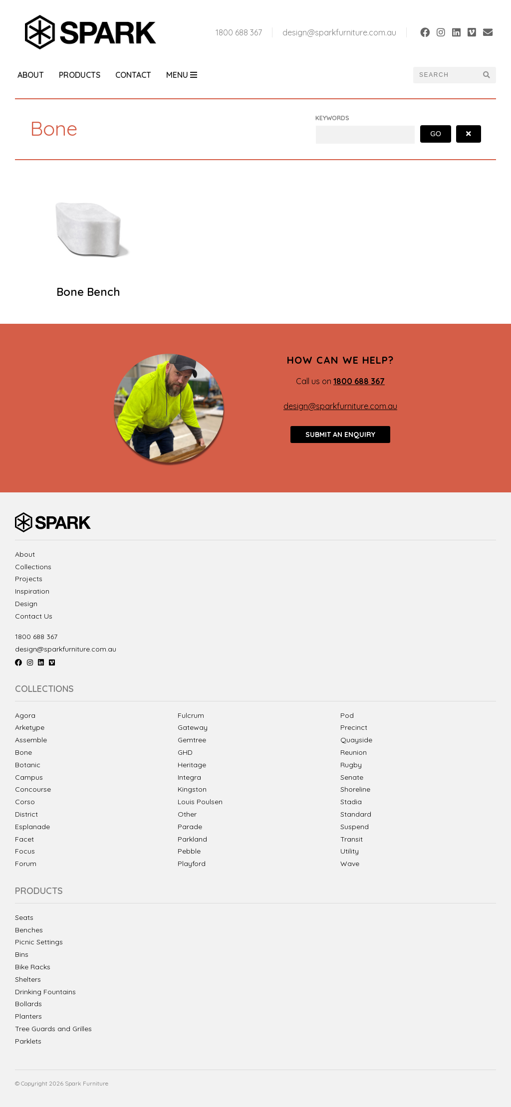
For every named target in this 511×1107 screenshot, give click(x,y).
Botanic (27, 764)
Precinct (353, 727)
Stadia (351, 801)
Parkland (192, 839)
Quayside (356, 739)
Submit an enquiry (340, 434)
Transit (351, 839)
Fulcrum (191, 715)
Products (79, 75)
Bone (23, 752)
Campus (29, 777)
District (26, 814)
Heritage (192, 764)
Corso (25, 801)
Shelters (28, 979)
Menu (181, 75)
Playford (192, 863)
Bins (21, 954)
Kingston (192, 789)
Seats (24, 917)
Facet (24, 839)
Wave (349, 863)
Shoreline (355, 789)
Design (26, 604)
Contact (133, 75)
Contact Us (33, 616)
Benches (29, 930)
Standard (355, 814)
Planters (28, 1016)
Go (435, 134)
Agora (25, 715)
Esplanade (32, 826)
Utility (349, 851)
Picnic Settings (39, 942)
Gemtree (192, 739)
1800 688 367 (239, 32)
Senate (351, 777)
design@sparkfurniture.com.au (339, 32)
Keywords (332, 118)
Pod (347, 715)
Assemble (31, 739)
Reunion (353, 752)
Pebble (189, 851)
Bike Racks (32, 967)
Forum (25, 863)
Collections (33, 567)
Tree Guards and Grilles (53, 1029)
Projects (28, 579)
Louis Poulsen (200, 801)
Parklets (28, 1041)
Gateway (193, 727)
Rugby (351, 764)
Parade (190, 826)
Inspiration (32, 591)
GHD (185, 752)
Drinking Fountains (45, 992)
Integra (189, 777)
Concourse (33, 789)
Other (187, 814)
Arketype (29, 727)
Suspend (354, 826)
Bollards (28, 1004)
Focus (25, 851)
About (30, 75)
